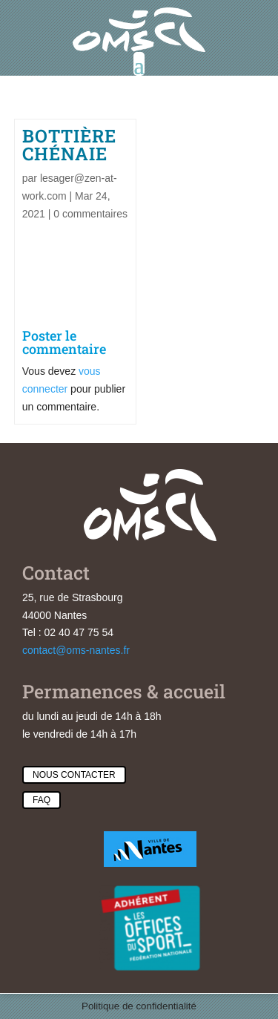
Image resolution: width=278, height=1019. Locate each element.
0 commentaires (90, 214)
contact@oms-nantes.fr (76, 650)
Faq (41, 800)
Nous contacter (74, 775)
